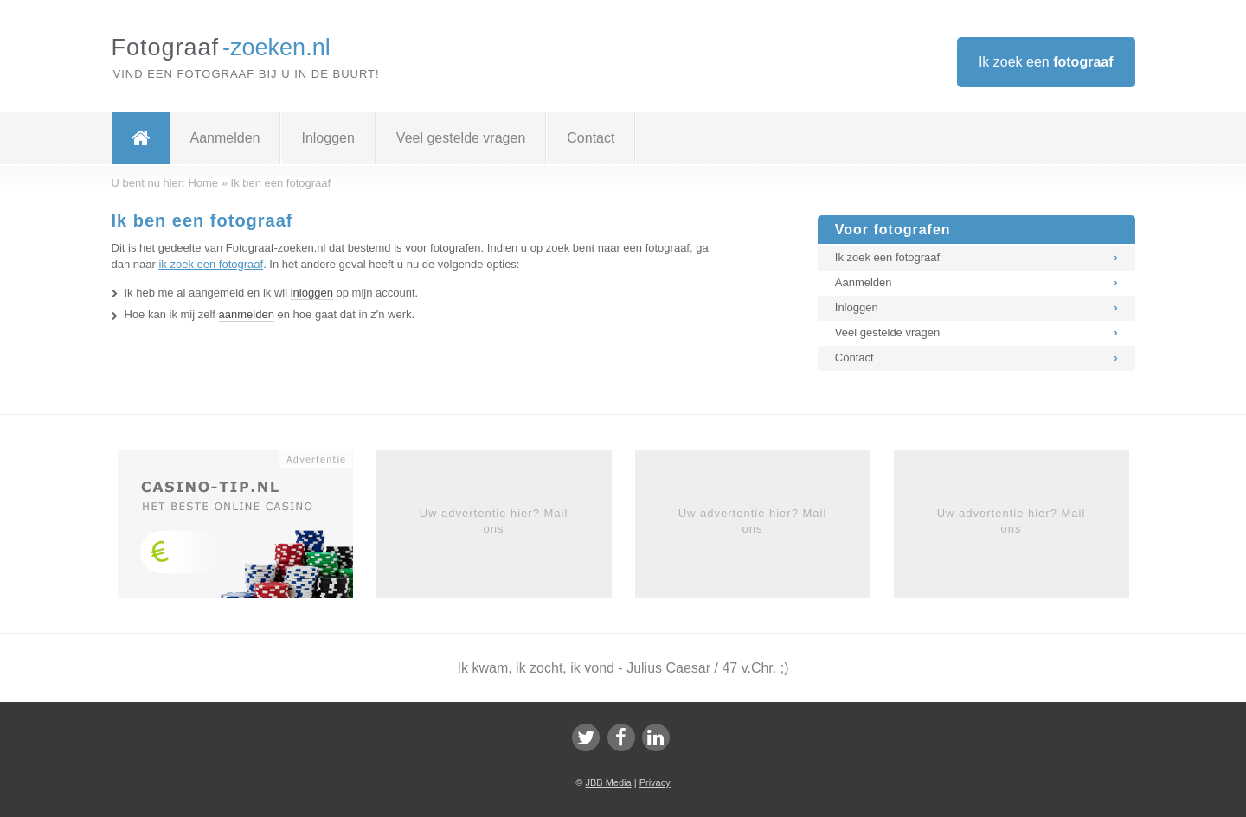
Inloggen (327, 138)
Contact (590, 138)
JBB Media (608, 782)
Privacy (655, 782)
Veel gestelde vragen (460, 138)
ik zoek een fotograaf (210, 264)
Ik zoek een (1046, 61)
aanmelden (246, 314)
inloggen (312, 292)
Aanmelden (225, 138)
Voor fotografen (893, 229)
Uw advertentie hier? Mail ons (494, 521)
